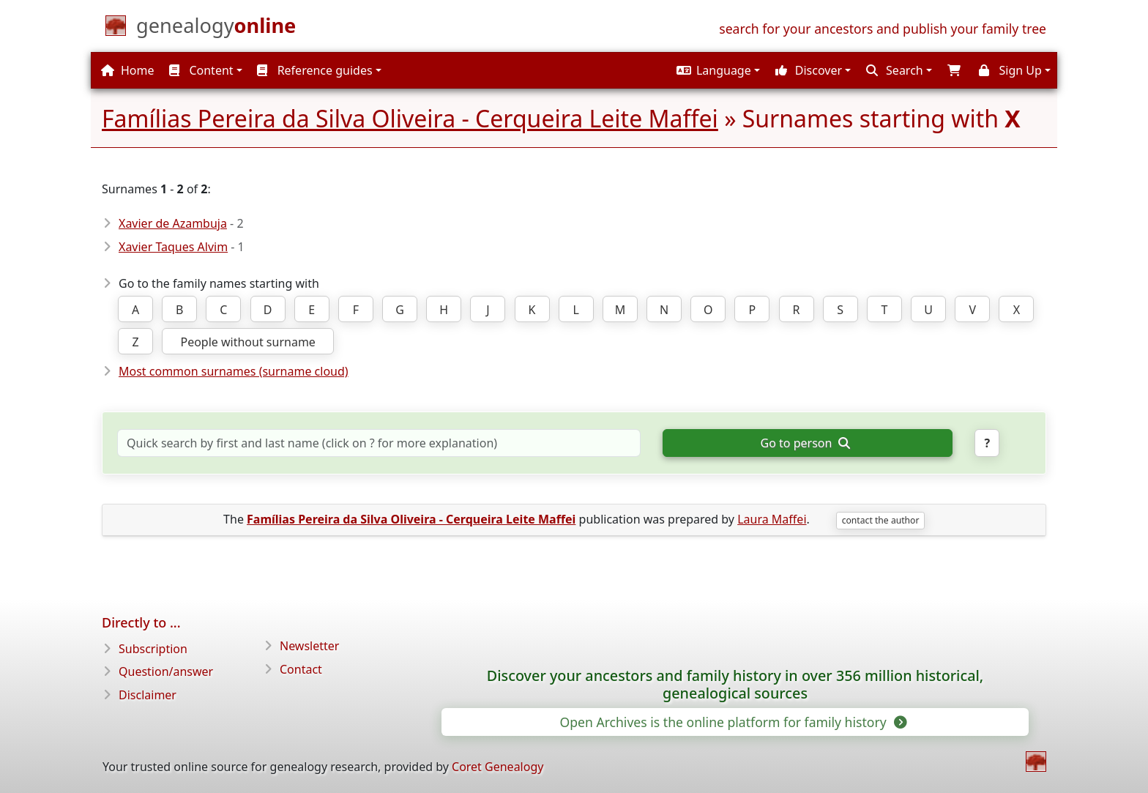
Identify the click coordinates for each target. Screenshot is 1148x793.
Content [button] (201, 70)
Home (127, 70)
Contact (301, 669)
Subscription (153, 649)
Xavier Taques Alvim (173, 247)
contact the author (881, 520)
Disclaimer (147, 695)
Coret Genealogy (497, 767)
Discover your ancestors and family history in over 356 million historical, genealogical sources (735, 684)
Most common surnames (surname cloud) (233, 371)
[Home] (216, 29)
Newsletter (309, 646)
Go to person (805, 443)
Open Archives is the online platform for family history (731, 722)
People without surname (247, 342)
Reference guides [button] (314, 70)
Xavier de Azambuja (173, 223)
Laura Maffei (771, 519)
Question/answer (166, 671)
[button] (716, 70)
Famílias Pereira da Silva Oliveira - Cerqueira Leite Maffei (410, 118)
